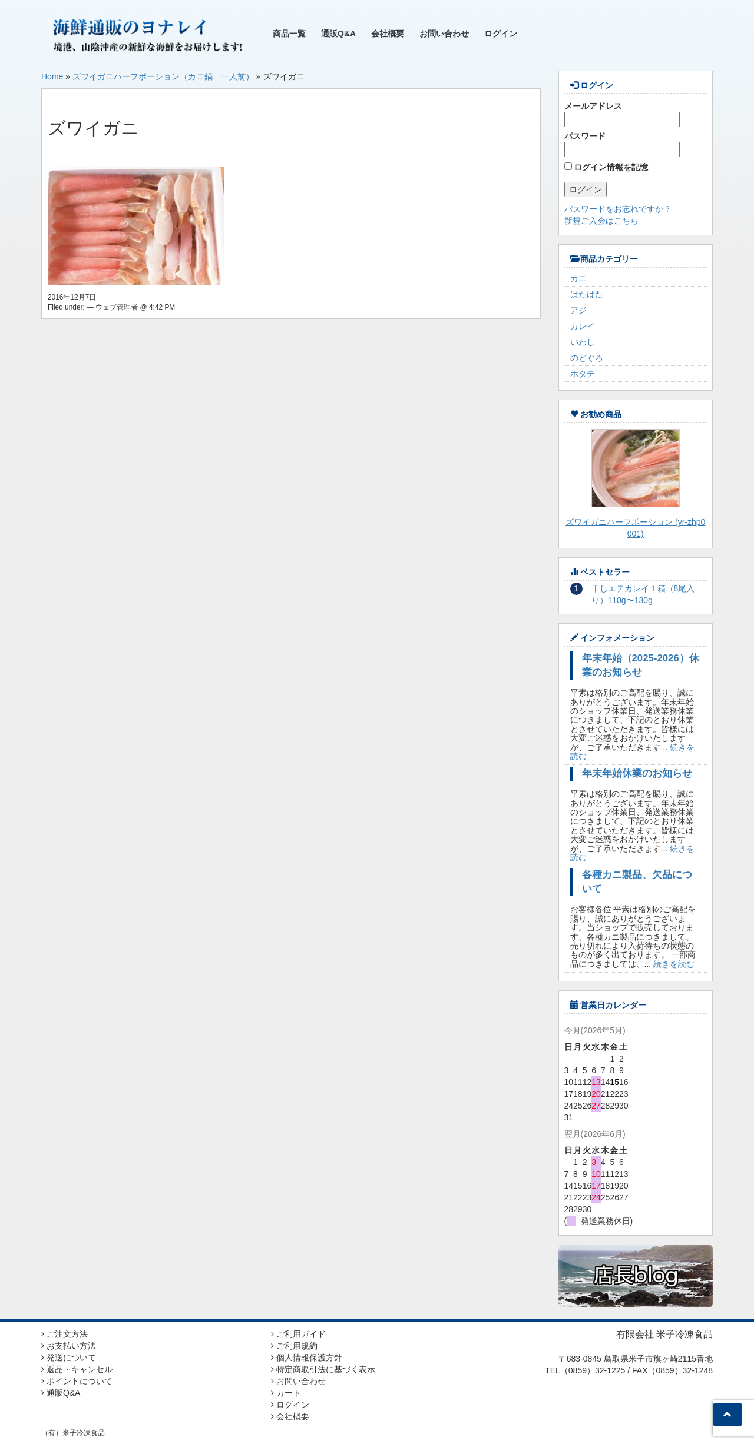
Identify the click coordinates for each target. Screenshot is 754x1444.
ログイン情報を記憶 (606, 167)
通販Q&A (338, 33)
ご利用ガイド (298, 1334)
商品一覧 (289, 33)
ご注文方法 (64, 1334)
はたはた (586, 294)
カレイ (582, 326)
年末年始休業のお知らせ (637, 773)
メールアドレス (622, 114)
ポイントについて (77, 1381)
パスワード (622, 144)
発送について (68, 1357)
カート (286, 1393)
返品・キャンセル (77, 1369)
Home (52, 76)
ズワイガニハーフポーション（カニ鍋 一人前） (163, 76)
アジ (578, 310)
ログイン (500, 33)
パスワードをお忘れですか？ (618, 209)
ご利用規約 (294, 1345)
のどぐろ (586, 357)
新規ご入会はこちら (601, 220)
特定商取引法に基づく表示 (323, 1369)
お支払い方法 (68, 1345)
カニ (578, 278)
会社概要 (387, 33)
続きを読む (674, 964)
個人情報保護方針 (306, 1357)
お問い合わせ (444, 33)
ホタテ (582, 373)
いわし (582, 342)
